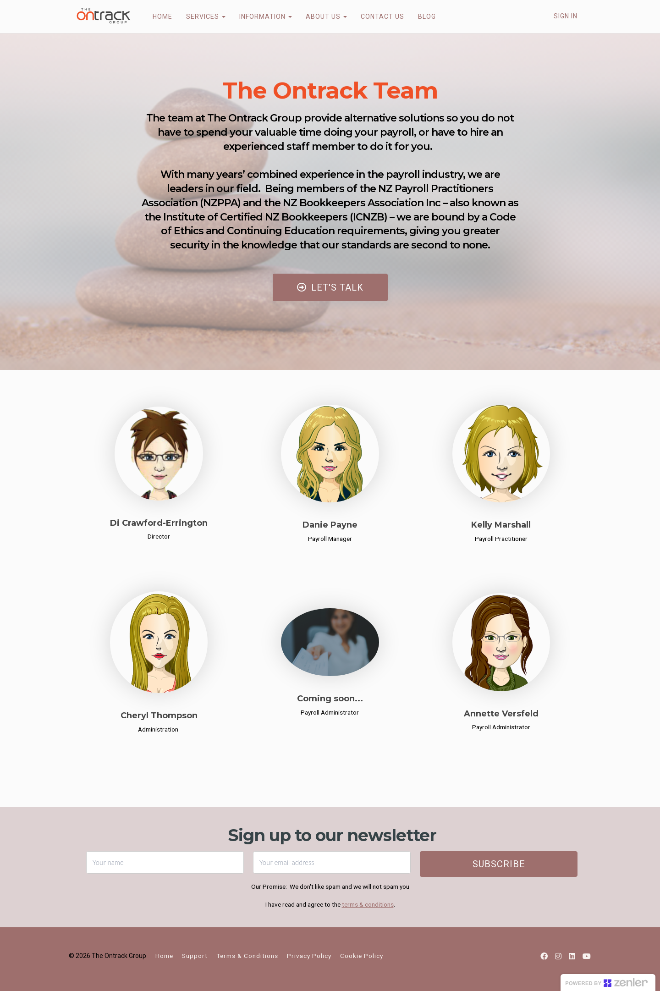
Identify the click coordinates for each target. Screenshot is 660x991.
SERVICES (200, 16)
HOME (156, 16)
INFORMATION (259, 16)
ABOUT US (320, 16)
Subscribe (499, 864)
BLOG (421, 16)
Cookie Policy (361, 955)
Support (195, 955)
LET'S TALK (330, 287)
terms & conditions (368, 904)
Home (164, 955)
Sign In (566, 16)
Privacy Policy (309, 955)
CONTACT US (376, 16)
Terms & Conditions (247, 955)
